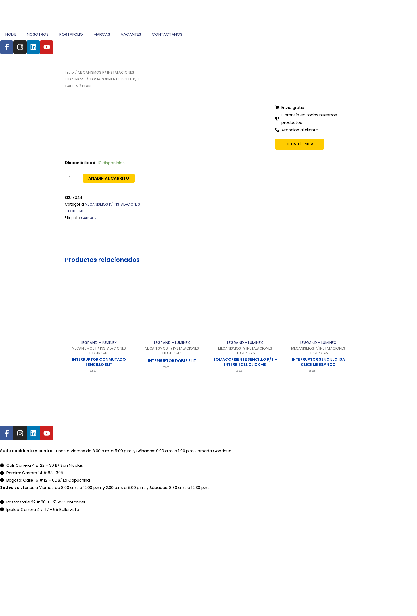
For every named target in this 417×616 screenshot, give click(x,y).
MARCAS (102, 34)
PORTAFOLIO (71, 34)
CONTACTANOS (167, 34)
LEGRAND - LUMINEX (99, 342)
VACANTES (131, 34)
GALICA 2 (89, 217)
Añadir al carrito (109, 178)
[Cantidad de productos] (72, 178)
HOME (10, 34)
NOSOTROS (38, 34)
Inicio (69, 72)
